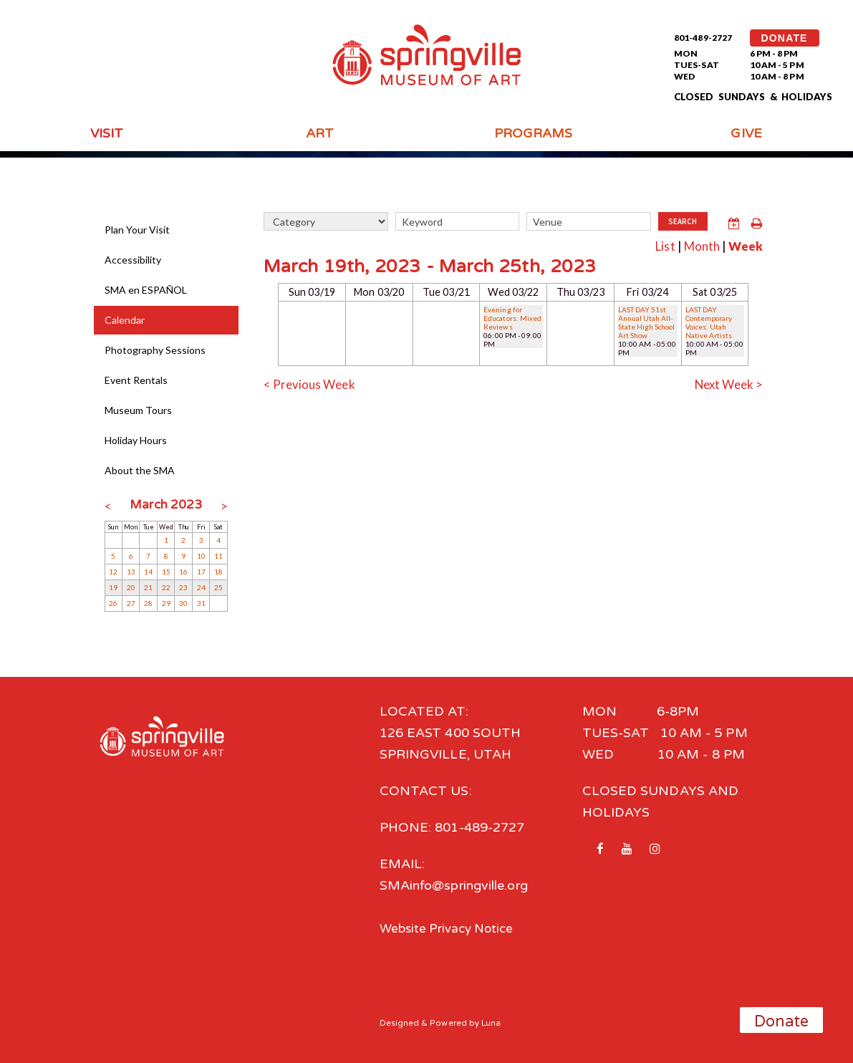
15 (166, 571)
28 (148, 603)
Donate (781, 1021)
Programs (533, 133)
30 (183, 603)
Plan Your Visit (137, 229)
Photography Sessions (156, 350)
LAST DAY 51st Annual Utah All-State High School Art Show (647, 321)
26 (113, 603)
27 (131, 603)
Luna (491, 1022)
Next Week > (726, 382)
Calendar (125, 320)
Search (683, 222)
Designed (400, 1022)
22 (166, 587)
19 (113, 587)
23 (183, 587)
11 (218, 556)
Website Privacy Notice (451, 928)
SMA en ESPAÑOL (146, 290)
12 (113, 571)
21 (148, 587)
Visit (106, 133)
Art (320, 133)
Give (746, 133)
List (659, 245)
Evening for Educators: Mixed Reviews (512, 317)
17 (201, 571)
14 (148, 571)
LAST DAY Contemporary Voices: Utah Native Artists (709, 321)
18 (218, 571)
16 (183, 571)
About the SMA (140, 470)
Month (697, 245)
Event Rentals (136, 380)
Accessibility (133, 260)
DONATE (784, 38)
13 (131, 571)
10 (201, 556)
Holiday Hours (136, 440)
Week (744, 245)
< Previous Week (311, 382)
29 (166, 603)
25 (218, 587)
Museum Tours (139, 410)
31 (201, 603)
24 (201, 587)
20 (131, 587)
